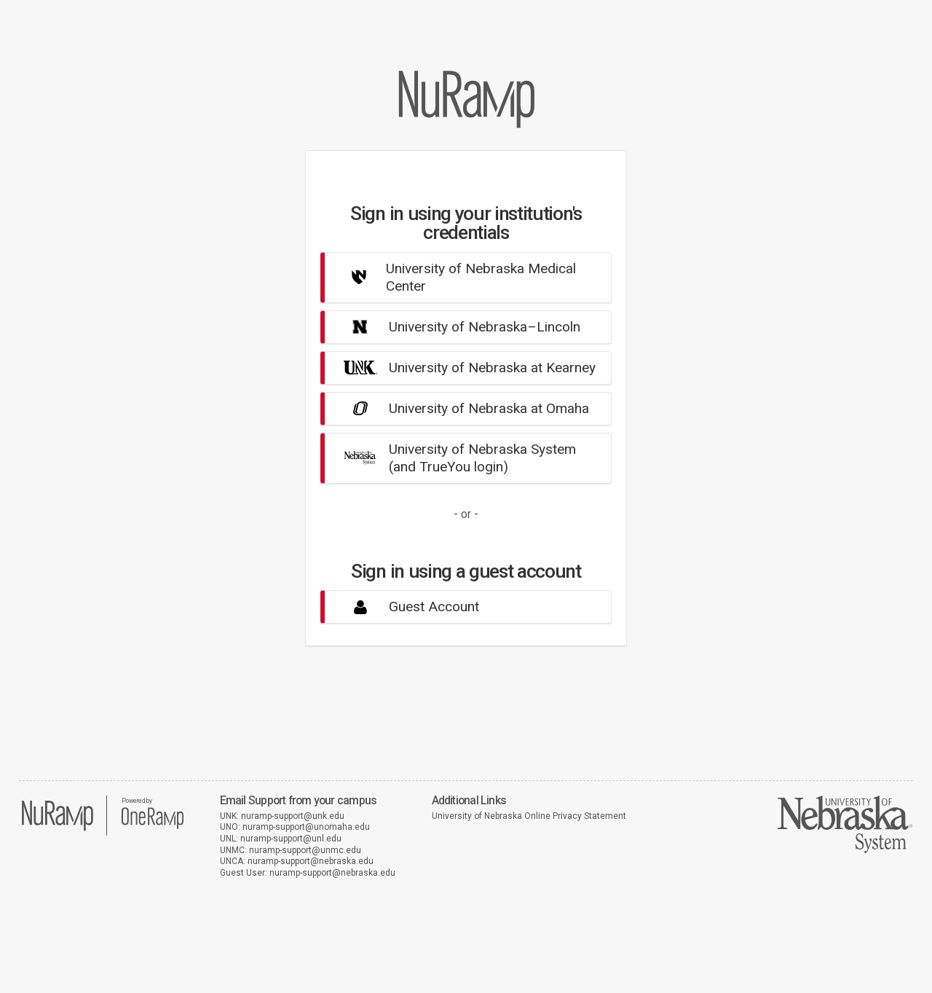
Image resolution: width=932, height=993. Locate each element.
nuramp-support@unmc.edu (305, 850)
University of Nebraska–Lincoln (456, 326)
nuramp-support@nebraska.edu (311, 861)
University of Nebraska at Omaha (460, 408)
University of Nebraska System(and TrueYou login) (454, 458)
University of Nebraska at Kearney (464, 367)
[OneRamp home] (152, 827)
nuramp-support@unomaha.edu (306, 827)
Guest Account (405, 606)
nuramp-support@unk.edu (292, 816)
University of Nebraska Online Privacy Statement (529, 816)
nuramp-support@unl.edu (290, 838)
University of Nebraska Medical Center (454, 277)
